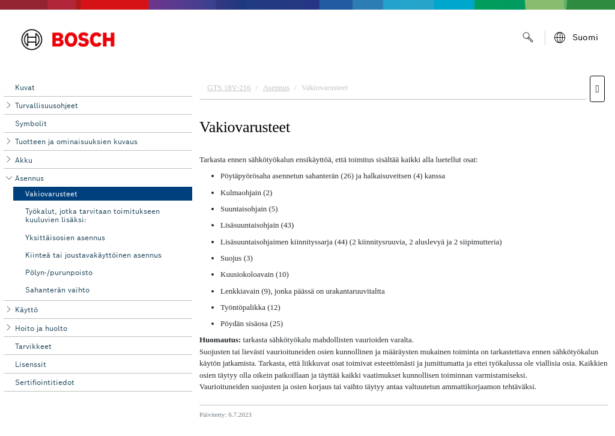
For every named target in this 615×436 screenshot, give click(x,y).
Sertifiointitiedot (44, 382)
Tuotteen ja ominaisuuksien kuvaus (76, 141)
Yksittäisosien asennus (65, 237)
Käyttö (26, 309)
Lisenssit (30, 364)
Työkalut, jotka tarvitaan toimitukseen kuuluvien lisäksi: (92, 215)
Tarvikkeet (33, 346)
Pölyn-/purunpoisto (58, 272)
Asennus (29, 178)
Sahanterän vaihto (57, 289)
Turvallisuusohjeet (46, 105)
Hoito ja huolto (41, 328)
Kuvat (25, 87)
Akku (23, 160)
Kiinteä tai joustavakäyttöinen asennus (93, 254)
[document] (403, 253)
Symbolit (31, 123)
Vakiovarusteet (51, 193)
